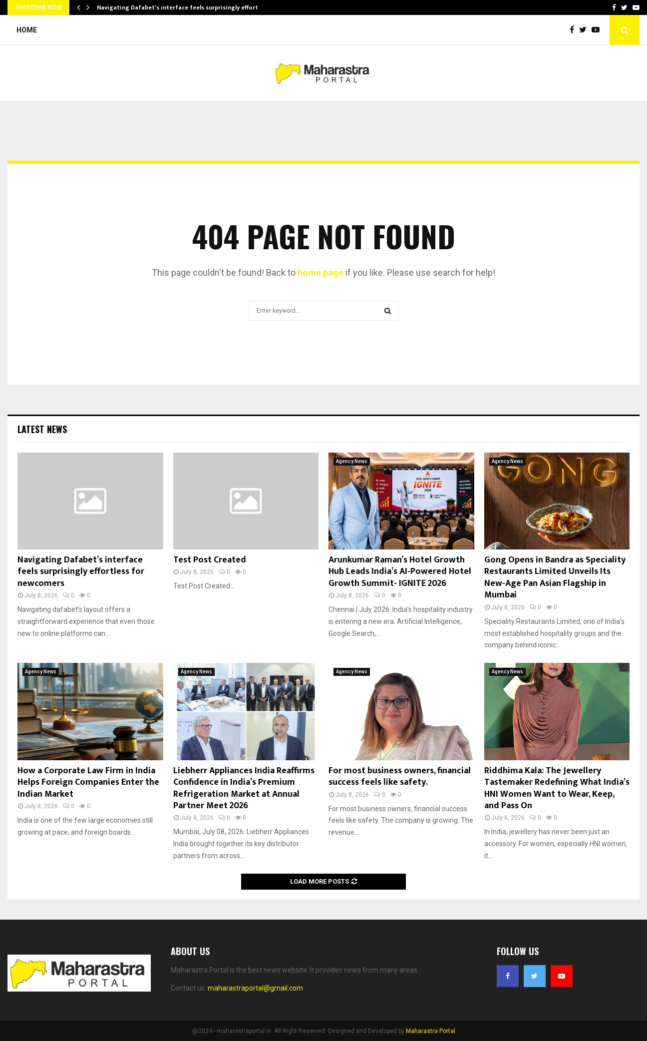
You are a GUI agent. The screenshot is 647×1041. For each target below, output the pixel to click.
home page (320, 272)
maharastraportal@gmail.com (255, 988)
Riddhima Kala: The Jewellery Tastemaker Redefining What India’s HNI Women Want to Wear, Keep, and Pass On (557, 788)
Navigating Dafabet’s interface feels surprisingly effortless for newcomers (80, 571)
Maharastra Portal (430, 1031)
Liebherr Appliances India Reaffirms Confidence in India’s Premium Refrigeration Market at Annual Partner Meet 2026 (244, 788)
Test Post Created (209, 559)
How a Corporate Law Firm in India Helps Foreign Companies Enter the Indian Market (88, 782)
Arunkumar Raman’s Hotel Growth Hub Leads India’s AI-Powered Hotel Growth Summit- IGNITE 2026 (399, 571)
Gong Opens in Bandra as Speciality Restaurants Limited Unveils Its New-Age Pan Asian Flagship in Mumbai (555, 577)
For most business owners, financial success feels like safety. (399, 776)
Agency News (351, 461)
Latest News (42, 429)
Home (26, 30)
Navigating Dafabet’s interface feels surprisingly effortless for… (191, 7)
